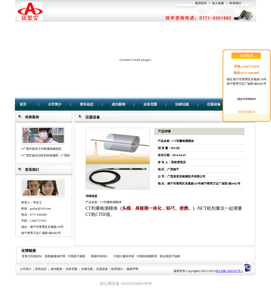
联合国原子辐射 (170, 256)
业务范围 (150, 104)
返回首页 (201, 3)
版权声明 (132, 269)
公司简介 (55, 104)
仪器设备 (214, 104)
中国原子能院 (76, 256)
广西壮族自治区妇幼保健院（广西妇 (46, 155)
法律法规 (182, 104)
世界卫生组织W (32, 256)
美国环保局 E (99, 256)
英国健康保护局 (55, 256)
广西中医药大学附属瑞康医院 (42, 149)
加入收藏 (218, 3)
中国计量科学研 (124, 256)
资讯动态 (86, 104)
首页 (23, 104)
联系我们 (235, 3)
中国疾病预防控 (147, 256)
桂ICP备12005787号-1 (229, 271)
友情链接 (28, 251)
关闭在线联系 (246, 112)
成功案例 (118, 104)
